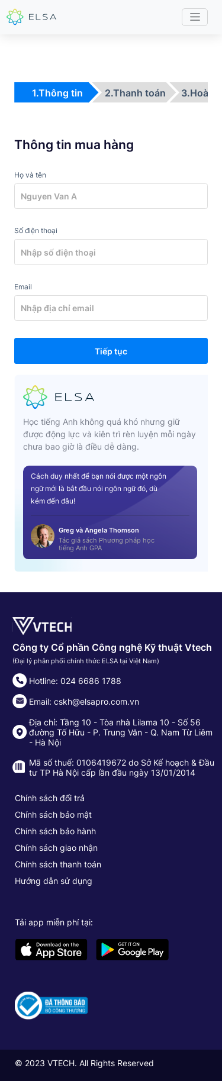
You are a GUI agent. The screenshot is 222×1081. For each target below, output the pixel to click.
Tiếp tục (111, 351)
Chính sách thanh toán (58, 864)
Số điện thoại (35, 230)
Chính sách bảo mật (53, 814)
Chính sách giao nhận (56, 848)
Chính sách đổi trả (50, 798)
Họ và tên (30, 174)
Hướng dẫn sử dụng (53, 881)
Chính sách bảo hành (55, 831)
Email (23, 286)
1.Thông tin (57, 93)
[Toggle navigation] (195, 17)
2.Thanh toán (135, 93)
